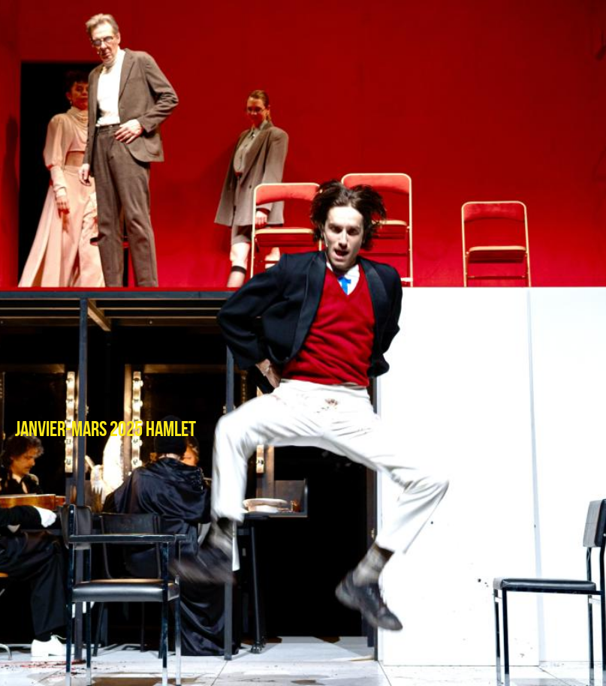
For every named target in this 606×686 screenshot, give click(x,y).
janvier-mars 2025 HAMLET (105, 430)
